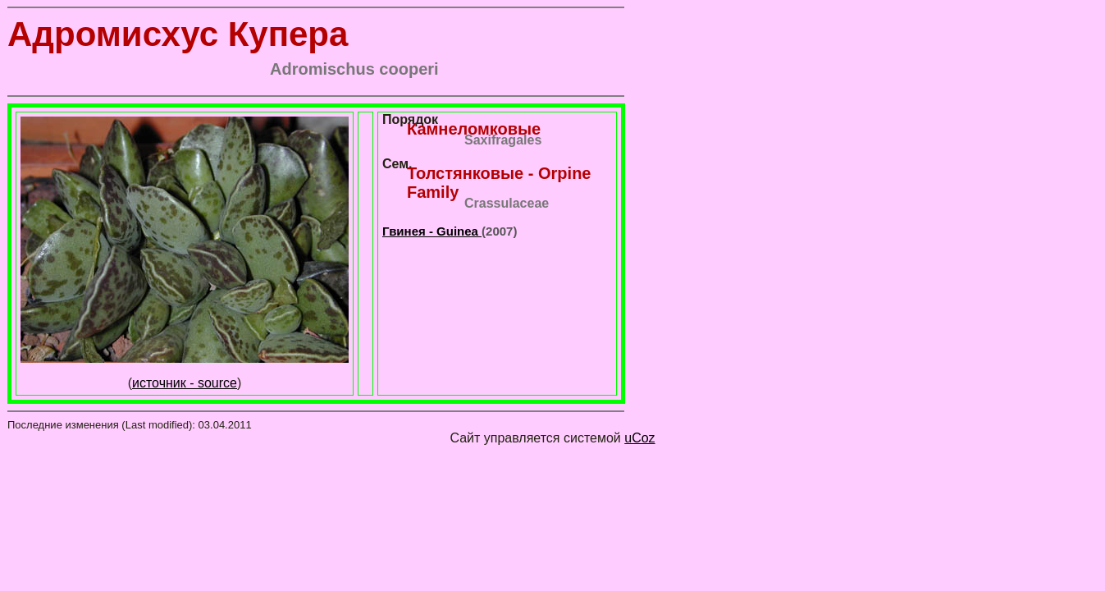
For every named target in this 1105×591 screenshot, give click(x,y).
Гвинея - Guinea (432, 231)
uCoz (639, 438)
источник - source (184, 383)
